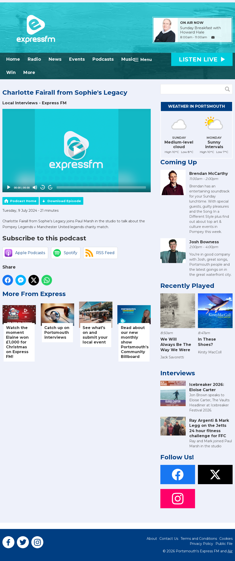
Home (13, 59)
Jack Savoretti (172, 357)
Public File (224, 543)
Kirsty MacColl (210, 352)
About (152, 538)
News (55, 59)
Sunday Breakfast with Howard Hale (200, 30)
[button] (76, 150)
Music (128, 59)
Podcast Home (23, 201)
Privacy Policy (201, 543)
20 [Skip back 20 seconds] (43, 187)
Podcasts (103, 59)
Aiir (230, 551)
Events (77, 59)
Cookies (226, 538)
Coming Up (178, 162)
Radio (34, 59)
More (29, 72)
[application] (76, 150)
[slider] (101, 187)
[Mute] (35, 187)
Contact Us (168, 538)
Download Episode (64, 201)
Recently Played (187, 286)
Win (11, 72)
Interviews (177, 373)
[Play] (8, 187)
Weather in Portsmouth (196, 106)
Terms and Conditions (199, 538)
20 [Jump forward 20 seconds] (50, 187)
